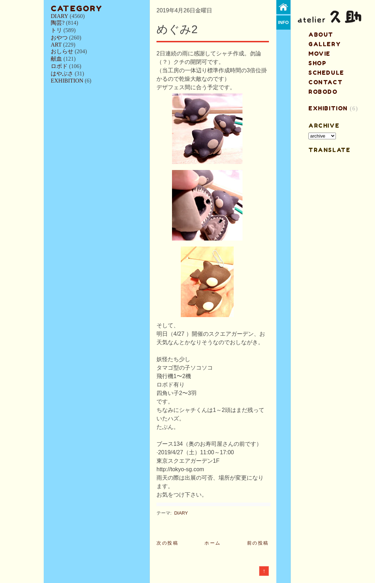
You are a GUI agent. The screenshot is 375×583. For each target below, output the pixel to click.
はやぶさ (62, 74)
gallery (324, 44)
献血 (56, 59)
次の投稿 (167, 543)
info (283, 22)
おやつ (59, 38)
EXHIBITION (67, 81)
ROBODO (323, 91)
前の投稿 (258, 543)
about (320, 34)
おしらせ (62, 51)
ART (56, 45)
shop (317, 63)
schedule (326, 72)
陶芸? (57, 23)
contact (325, 82)
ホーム (212, 543)
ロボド (59, 66)
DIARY (59, 16)
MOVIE (319, 53)
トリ (56, 30)
